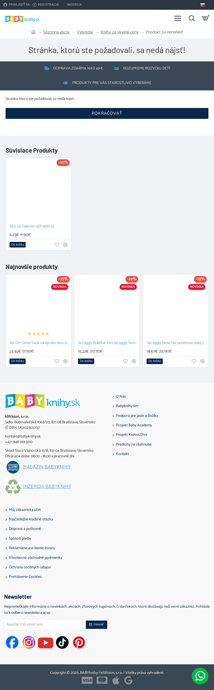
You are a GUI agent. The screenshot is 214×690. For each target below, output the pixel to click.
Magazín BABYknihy (46, 467)
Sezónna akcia (56, 32)
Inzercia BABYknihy (47, 486)
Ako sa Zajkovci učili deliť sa (31, 226)
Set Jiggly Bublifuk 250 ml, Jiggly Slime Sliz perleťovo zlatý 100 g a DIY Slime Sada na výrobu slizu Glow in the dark (108, 343)
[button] (17, 244)
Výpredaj (85, 32)
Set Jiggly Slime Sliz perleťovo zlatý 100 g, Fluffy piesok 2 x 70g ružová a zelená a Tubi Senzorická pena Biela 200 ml (177, 343)
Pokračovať (107, 113)
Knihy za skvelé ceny (119, 32)
